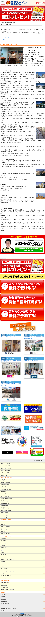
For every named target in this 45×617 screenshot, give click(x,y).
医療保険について (5, 505)
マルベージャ (4, 554)
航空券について (4, 501)
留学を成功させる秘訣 (6, 480)
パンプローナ (4, 564)
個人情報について (5, 603)
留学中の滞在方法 (5, 487)
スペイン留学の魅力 (5, 470)
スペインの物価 (4, 515)
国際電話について (5, 508)
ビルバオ (3, 566)
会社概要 (3, 596)
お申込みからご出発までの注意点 (8, 608)
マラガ (4, 39)
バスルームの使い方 (5, 526)
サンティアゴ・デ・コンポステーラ (9, 571)
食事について (4, 524)
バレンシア (3, 545)
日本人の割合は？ (5, 582)
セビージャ (3, 550)
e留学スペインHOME (5, 463)
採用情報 (3, 610)
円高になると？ (4, 585)
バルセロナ (3, 540)
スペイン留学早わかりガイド (7, 589)
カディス (3, 561)
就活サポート (4, 491)
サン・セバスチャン (5, 568)
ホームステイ (4, 522)
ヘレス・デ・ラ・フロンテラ (7, 559)
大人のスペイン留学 (5, 466)
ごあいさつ (3, 594)
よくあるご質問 (4, 517)
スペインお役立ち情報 (6, 510)
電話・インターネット (6, 533)
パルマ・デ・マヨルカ (6, 575)
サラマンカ (3, 543)
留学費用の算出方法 (5, 482)
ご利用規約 (3, 599)
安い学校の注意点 (5, 484)
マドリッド (6, 38)
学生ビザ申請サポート (6, 496)
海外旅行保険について (6, 503)
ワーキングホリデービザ (6, 498)
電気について (4, 529)
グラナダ (3, 557)
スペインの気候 (4, 512)
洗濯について (4, 531)
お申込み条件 (4, 601)
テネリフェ (3, 578)
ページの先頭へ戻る (39, 460)
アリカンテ (3, 547)
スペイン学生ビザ (5, 494)
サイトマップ (4, 606)
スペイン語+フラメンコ (6, 468)
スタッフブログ (4, 475)
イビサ (2, 573)
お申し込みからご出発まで (7, 489)
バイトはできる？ (5, 587)
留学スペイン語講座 (5, 473)
